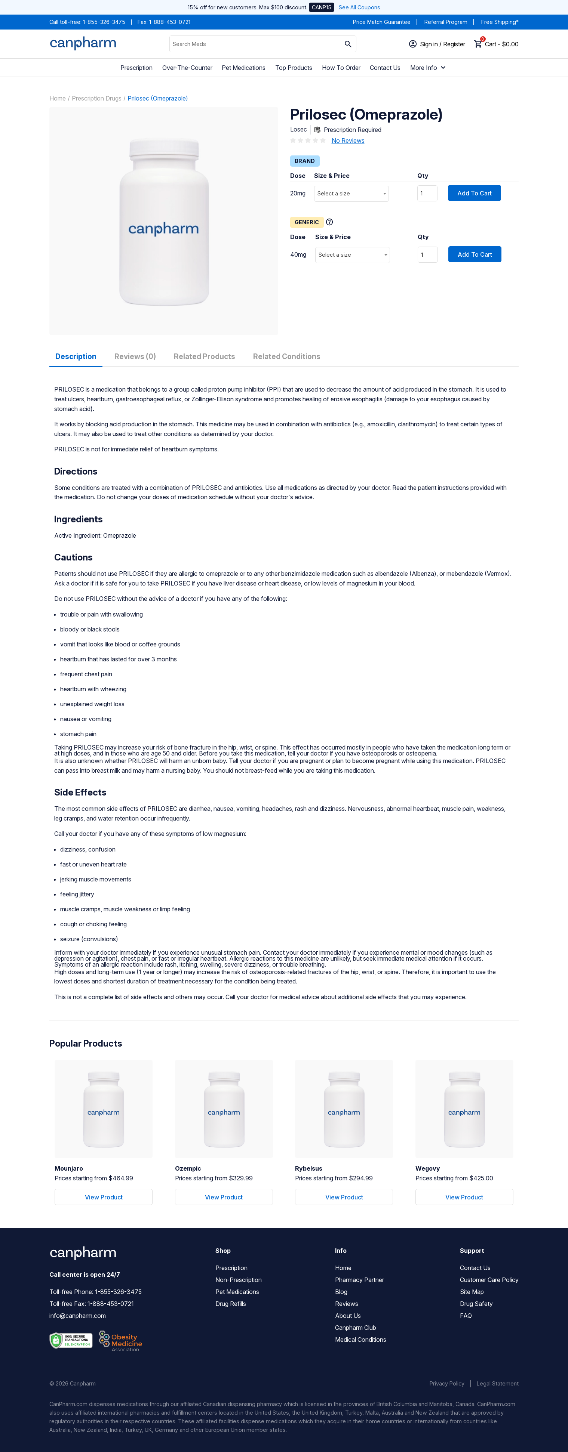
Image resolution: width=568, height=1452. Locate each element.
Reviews (346, 1303)
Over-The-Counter (187, 67)
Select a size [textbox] (333, 193)
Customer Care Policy (489, 1279)
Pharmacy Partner (359, 1279)
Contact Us (385, 67)
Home (57, 98)
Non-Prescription (238, 1279)
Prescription (136, 67)
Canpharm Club (355, 1327)
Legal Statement (498, 1383)
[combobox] (351, 194)
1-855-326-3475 (104, 22)
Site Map (472, 1291)
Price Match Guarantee (382, 22)
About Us (348, 1315)
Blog (341, 1291)
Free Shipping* (500, 22)
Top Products (293, 67)
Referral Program (445, 22)
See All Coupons (359, 7)
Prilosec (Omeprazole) (158, 98)
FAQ (466, 1315)
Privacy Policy (447, 1383)
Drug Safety (476, 1303)
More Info (429, 67)
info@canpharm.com (77, 1315)
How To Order (341, 67)
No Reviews (348, 140)
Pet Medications (243, 67)
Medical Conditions (360, 1339)
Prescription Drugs (97, 98)
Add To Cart (474, 193)
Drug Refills (230, 1303)
